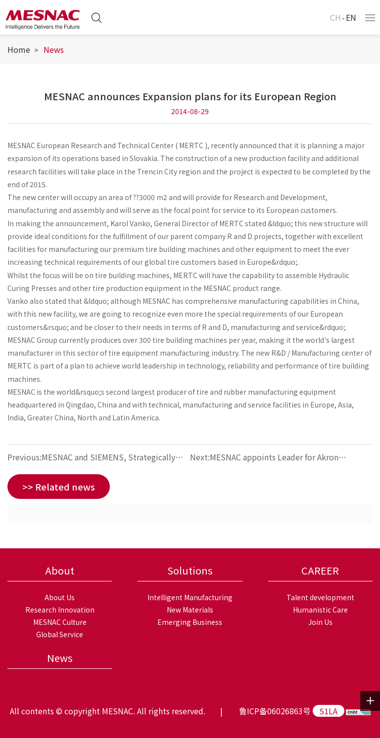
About (59, 570)
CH (335, 17)
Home (18, 49)
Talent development (320, 597)
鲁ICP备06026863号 (275, 711)
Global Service (59, 634)
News (54, 49)
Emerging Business (189, 622)
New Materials (190, 610)
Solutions (190, 570)
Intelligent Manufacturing (190, 597)
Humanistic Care (320, 610)
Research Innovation (60, 610)
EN (351, 17)
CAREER (320, 570)
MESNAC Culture (60, 622)
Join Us (320, 622)
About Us (60, 597)
